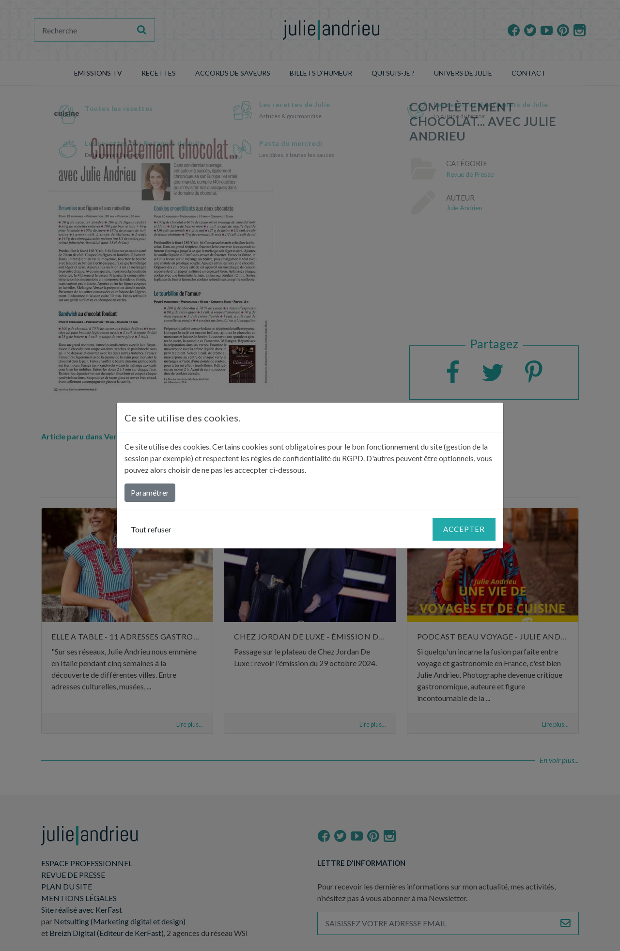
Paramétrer (150, 492)
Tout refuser (151, 529)
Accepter (464, 529)
